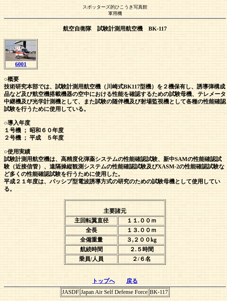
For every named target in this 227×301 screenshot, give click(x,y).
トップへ (103, 281)
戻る (132, 281)
